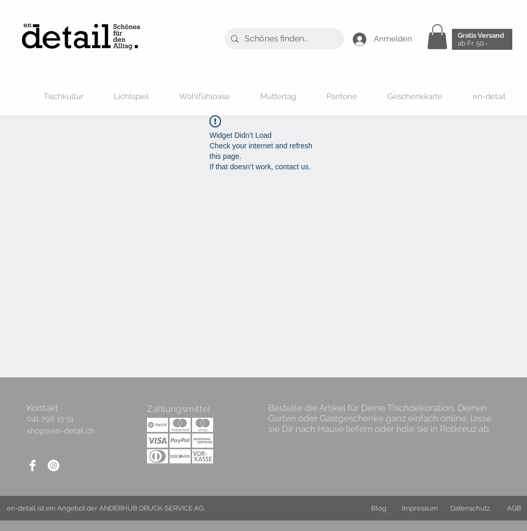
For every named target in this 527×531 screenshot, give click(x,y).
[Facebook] (32, 465)
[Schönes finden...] (283, 38)
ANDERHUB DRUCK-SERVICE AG (151, 508)
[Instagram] (53, 465)
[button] (437, 36)
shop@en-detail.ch (60, 431)
